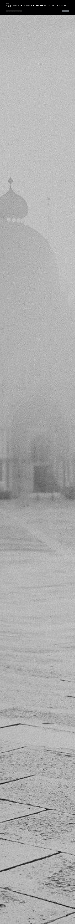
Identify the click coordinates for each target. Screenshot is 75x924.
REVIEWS (41, 2)
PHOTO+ (34, 2)
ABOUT (27, 2)
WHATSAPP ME (64, 2)
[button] (68, 912)
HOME (21, 2)
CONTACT (55, 2)
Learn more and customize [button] (14, 920)
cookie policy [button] (8, 915)
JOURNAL (48, 2)
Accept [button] (65, 920)
